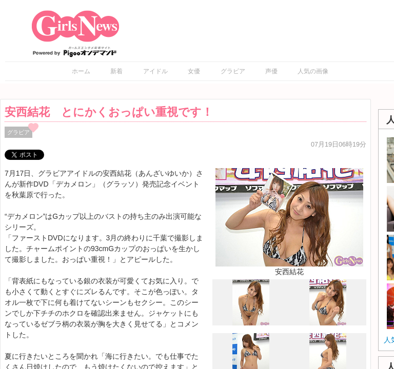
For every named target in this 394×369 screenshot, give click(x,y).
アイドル (155, 71)
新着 (116, 71)
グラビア (233, 71)
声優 (271, 71)
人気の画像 (313, 71)
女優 (194, 71)
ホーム (81, 71)
